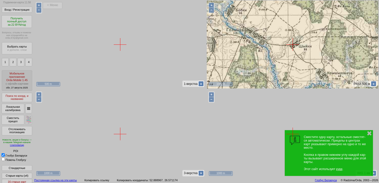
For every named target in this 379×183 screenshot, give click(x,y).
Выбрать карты (17, 48)
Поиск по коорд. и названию (17, 97)
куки (339, 169)
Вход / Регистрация (17, 9)
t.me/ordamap (17, 145)
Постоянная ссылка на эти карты (55, 180)
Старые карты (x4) (17, 175)
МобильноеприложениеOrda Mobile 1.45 (17, 80)
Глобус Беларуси (14, 155)
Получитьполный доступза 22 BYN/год (16, 21)
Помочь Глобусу (14, 159)
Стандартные (17, 168)
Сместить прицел (13, 119)
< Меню (52, 5)
